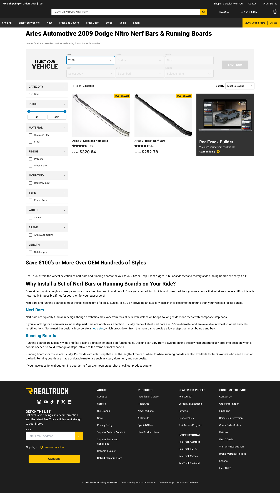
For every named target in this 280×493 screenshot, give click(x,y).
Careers (101, 403)
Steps (109, 22)
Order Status (270, 3)
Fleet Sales (225, 468)
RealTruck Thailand (189, 463)
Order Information (229, 403)
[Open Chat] (221, 12)
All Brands (143, 418)
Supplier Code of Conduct (111, 432)
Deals (122, 22)
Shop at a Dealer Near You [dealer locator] (228, 3)
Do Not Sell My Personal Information (138, 482)
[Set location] (52, 447)
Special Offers (145, 425)
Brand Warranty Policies (232, 453)
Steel (36, 141)
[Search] (129, 12)
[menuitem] (7, 22)
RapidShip (143, 403)
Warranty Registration (231, 446)
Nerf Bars (34, 94)
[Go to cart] (274, 11)
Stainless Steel (42, 135)
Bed (118, 68)
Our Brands (103, 410)
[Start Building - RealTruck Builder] (225, 151)
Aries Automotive (43, 234)
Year (69, 54)
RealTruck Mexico (188, 456)
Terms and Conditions (187, 482)
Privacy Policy (104, 425)
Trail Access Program (190, 425)
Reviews (183, 410)
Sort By (220, 85)
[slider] (28, 111)
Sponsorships (186, 418)
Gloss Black (40, 165)
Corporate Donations (190, 403)
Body (69, 68)
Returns (223, 432)
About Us (102, 396)
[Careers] (54, 459)
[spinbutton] (36, 117)
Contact (252, 3)
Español (223, 460)
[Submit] (79, 436)
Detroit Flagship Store (109, 458)
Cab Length (40, 252)
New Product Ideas (148, 432)
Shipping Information (231, 418)
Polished (39, 158)
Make (118, 54)
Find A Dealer (226, 439)
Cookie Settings (166, 482)
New (49, 22)
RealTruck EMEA (188, 448)
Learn (136, 22)
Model (168, 54)
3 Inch (37, 217)
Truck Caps (92, 22)
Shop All (7, 22)
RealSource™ (186, 396)
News (100, 418)
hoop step (98, 328)
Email (28, 430)
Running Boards (41, 335)
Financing (224, 410)
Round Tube (40, 200)
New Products (146, 410)
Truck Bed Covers (69, 22)
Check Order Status (230, 425)
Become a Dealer (106, 450)
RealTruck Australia (189, 441)
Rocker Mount (42, 182)
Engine (168, 68)
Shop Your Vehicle (29, 22)
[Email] (50, 436)
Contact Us (225, 396)
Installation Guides (148, 396)
